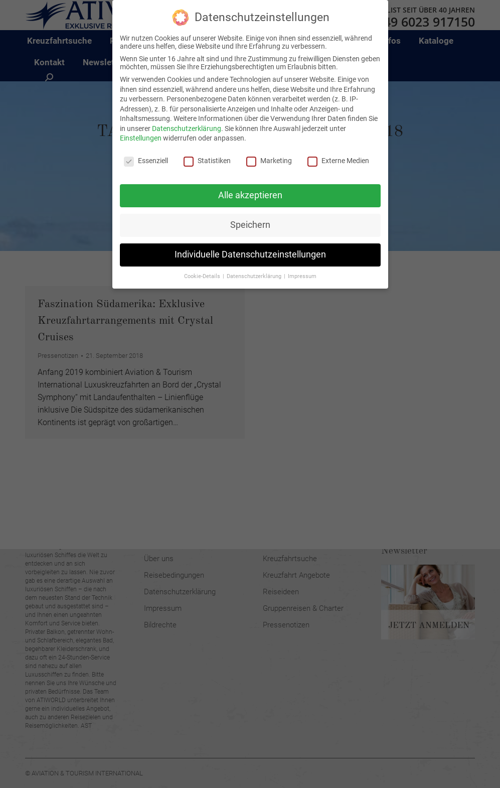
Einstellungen (140, 130)
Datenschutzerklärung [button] (255, 268)
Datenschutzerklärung (186, 120)
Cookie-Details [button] (203, 268)
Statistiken (207, 153)
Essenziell (146, 153)
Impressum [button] (302, 268)
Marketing (269, 153)
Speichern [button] (250, 216)
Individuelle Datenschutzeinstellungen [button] (250, 246)
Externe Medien (338, 153)
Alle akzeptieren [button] (250, 187)
